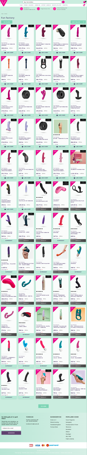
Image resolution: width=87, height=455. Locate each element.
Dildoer (68, 431)
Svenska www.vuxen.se (28, 452)
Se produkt (8, 240)
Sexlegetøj (68, 422)
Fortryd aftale (54, 427)
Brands (6, 13)
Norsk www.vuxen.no (53, 452)
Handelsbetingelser (55, 424)
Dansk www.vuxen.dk (66, 452)
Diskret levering (54, 422)
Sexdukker (68, 429)
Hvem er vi (53, 420)
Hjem (2, 13)
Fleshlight (68, 434)
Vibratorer (68, 427)
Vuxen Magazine (70, 420)
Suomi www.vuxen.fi (41, 452)
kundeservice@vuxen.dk (32, 424)
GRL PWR (68, 436)
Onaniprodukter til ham (72, 424)
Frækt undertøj (70, 439)
